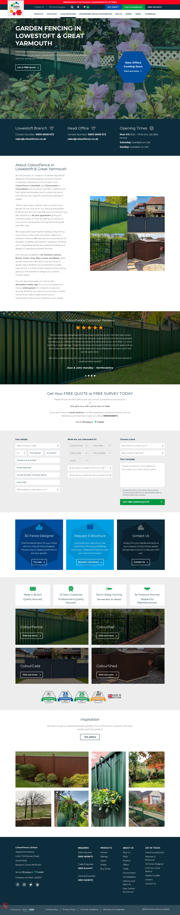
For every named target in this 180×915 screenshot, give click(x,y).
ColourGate (75, 453)
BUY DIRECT (113, 7)
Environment (129, 873)
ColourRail (98, 446)
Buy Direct (105, 869)
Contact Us (41, 7)
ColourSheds (99, 453)
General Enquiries (86, 876)
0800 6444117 (85, 868)
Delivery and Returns (129, 883)
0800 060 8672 (155, 7)
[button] (28, 67)
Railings (104, 856)
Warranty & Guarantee (114, 909)
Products (41, 14)
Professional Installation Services (98, 14)
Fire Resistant (129, 877)
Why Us (121, 14)
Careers (149, 879)
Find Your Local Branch (152, 870)
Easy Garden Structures (129, 890)
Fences (103, 852)
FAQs (125, 856)
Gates (103, 861)
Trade (140, 14)
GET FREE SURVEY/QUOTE (142, 502)
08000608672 (110, 416)
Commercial (153, 14)
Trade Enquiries (85, 864)
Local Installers (70, 14)
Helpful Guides (152, 875)
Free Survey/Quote (133, 7)
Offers (131, 14)
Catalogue (54, 14)
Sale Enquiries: (85, 852)
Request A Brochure (150, 858)
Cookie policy (52, 909)
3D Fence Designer (60, 7)
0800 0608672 (85, 856)
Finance (126, 861)
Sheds (103, 865)
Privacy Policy (69, 909)
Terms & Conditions (89, 909)
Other (73, 460)
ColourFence (76, 446)
